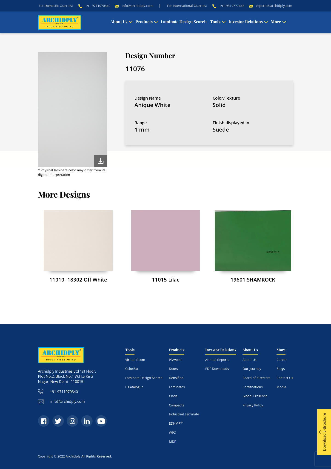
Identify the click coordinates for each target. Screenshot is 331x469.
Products (144, 21)
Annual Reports (217, 359)
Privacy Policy (253, 405)
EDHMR (176, 423)
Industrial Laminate (184, 414)
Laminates (177, 387)
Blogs (281, 368)
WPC (172, 432)
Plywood (175, 359)
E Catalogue (134, 387)
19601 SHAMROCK (253, 279)
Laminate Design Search (184, 21)
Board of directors (256, 378)
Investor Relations (245, 21)
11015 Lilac (165, 279)
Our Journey (252, 368)
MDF (172, 441)
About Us (118, 21)
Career (282, 359)
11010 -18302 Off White (78, 279)
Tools (215, 21)
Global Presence (255, 396)
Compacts (176, 405)
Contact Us (285, 378)
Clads (173, 396)
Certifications (253, 387)
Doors (173, 368)
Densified (176, 378)
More (276, 21)
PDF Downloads (217, 368)
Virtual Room (135, 359)
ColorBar (132, 368)
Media (281, 387)
